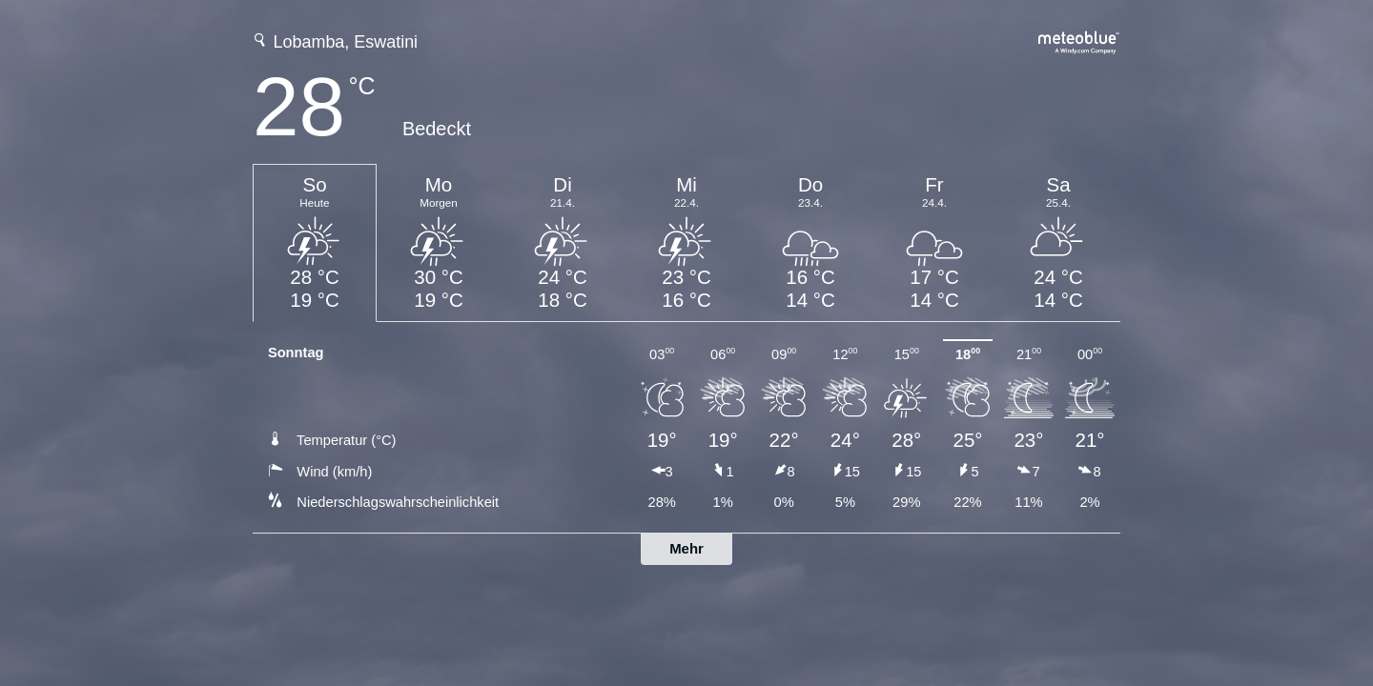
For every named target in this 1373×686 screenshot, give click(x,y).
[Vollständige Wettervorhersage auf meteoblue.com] (1079, 40)
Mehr (686, 548)
